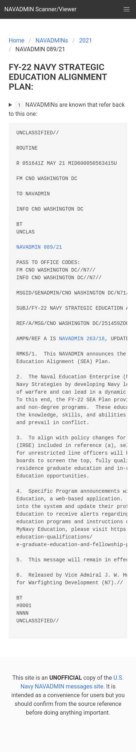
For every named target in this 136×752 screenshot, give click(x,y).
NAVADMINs (52, 40)
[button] (126, 9)
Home (16, 40)
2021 (85, 40)
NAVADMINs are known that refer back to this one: (67, 109)
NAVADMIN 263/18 (82, 339)
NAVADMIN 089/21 (39, 247)
